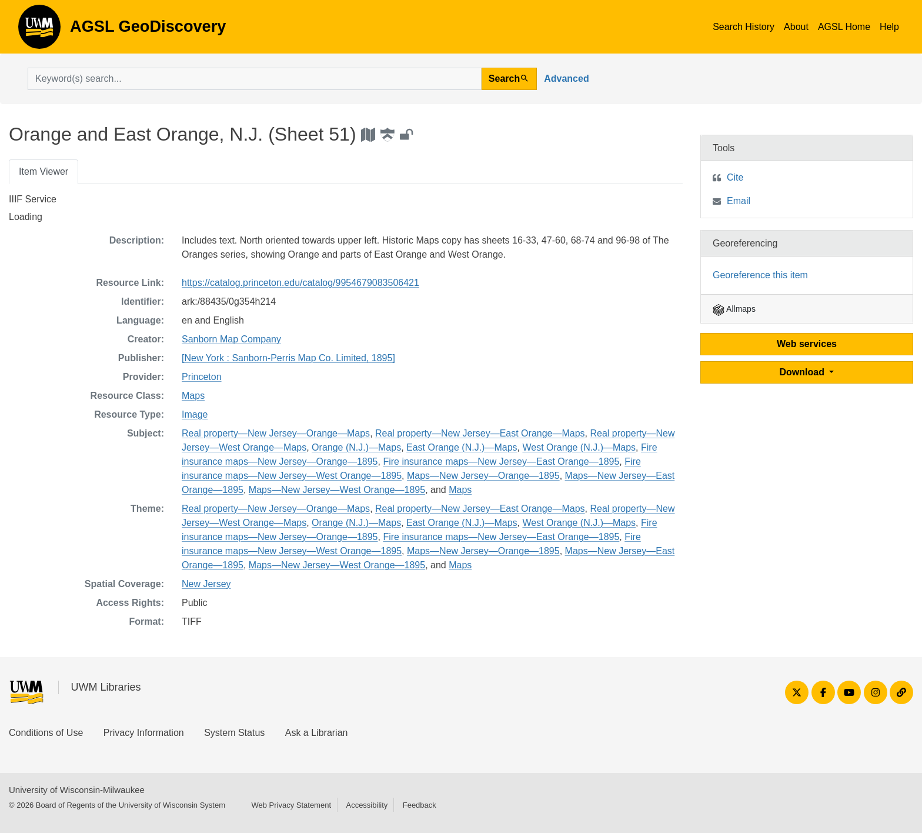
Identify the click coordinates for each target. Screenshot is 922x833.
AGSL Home (844, 27)
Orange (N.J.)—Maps (356, 447)
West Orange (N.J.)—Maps (579, 447)
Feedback (419, 805)
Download (803, 372)
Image (195, 414)
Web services (807, 344)
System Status (234, 733)
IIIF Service (32, 199)
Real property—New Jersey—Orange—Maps (276, 433)
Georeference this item (760, 275)
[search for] (255, 79)
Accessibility (366, 805)
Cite (735, 177)
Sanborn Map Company (231, 339)
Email (738, 201)
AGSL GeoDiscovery (39, 31)
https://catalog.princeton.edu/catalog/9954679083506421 (300, 283)
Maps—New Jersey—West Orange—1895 (337, 490)
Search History (743, 27)
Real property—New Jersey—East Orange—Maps (480, 433)
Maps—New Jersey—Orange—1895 (483, 476)
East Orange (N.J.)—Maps (461, 447)
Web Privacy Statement (291, 805)
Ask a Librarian (316, 733)
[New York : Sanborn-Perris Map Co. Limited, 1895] (288, 358)
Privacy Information (143, 733)
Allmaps (734, 309)
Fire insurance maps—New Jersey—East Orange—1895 (501, 462)
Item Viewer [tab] (43, 171)
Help (889, 27)
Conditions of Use (46, 733)
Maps (193, 396)
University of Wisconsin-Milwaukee (77, 790)
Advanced (566, 79)
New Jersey (206, 584)
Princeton (202, 377)
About (796, 27)
